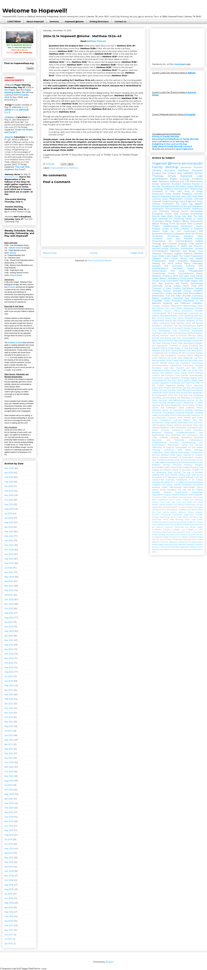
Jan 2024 (8, 595)
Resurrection (196, 221)
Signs (173, 370)
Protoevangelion (158, 544)
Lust (195, 358)
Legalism (178, 253)
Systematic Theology (187, 547)
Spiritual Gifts (171, 321)
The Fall (177, 326)
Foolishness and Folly (179, 383)
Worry (180, 380)
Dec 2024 (9, 545)
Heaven (156, 231)
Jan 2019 (8, 866)
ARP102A (16, 107)
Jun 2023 (8, 626)
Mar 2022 (8, 694)
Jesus (201, 510)
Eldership (198, 253)
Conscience (164, 323)
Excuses (200, 505)
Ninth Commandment (177, 333)
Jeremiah (198, 437)
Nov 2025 (9, 495)
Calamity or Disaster (193, 455)
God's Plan (173, 395)
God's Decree (181, 375)
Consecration (158, 293)
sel (202, 549)
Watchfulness (157, 549)
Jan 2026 (8, 486)
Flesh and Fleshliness (166, 507)
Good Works (158, 256)
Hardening (198, 395)
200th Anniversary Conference (184, 428)
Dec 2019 (9, 817)
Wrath (170, 216)
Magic (165, 487)
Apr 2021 (8, 744)
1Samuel (175, 211)
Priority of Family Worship (165, 136)
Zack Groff (179, 549)
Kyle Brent (156, 512)
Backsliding (165, 316)
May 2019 (9, 848)
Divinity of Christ (170, 228)
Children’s (10, 117)
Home (93, 253)
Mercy (187, 263)
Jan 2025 (8, 540)
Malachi (169, 539)
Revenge (185, 378)
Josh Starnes (161, 539)
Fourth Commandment (180, 273)
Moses (163, 490)
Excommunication (160, 365)
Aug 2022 (9, 672)
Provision (174, 442)
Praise (154, 400)
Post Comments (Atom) (99, 260)
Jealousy (195, 510)
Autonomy (169, 527)
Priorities (199, 515)
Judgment (191, 201)
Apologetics (189, 343)
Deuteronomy (168, 186)
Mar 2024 (9, 586)
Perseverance (158, 241)
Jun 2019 (8, 844)
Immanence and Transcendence (164, 510)
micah (182, 271)
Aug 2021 (8, 726)
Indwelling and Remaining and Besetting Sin (173, 398)
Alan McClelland (176, 525)
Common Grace (158, 502)
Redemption (176, 306)
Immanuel (177, 465)
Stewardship (197, 492)
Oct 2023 (8, 608)
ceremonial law (195, 313)
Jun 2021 (8, 735)
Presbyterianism (159, 442)
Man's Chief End (193, 286)
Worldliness (173, 278)
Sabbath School (15, 248)
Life (179, 353)
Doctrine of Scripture (192, 228)
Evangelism (157, 214)
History (200, 408)
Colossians (168, 253)
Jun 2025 (8, 518)
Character (167, 529)
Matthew (73, 168)
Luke (200, 176)
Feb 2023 (8, 645)
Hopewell (156, 410)
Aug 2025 (9, 509)
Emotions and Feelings (175, 505)
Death (172, 261)
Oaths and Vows (186, 360)
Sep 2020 (9, 776)
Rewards (189, 318)
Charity (184, 373)
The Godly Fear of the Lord (190, 370)
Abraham (165, 455)
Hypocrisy (198, 385)
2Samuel (198, 199)
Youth (172, 336)
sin (156, 552)
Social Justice (196, 390)
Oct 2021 (8, 717)
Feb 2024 (9, 590)
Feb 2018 (8, 916)
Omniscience (158, 423)
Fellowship (198, 263)
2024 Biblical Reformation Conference (184, 452)
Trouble (189, 522)
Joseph (186, 467)
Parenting (164, 211)
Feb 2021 (8, 753)
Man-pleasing (176, 487)
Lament (166, 512)
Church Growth (175, 500)
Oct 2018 (8, 880)
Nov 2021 (8, 713)
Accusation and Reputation (165, 477)
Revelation (181, 186)
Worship (156, 206)
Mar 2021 (8, 749)
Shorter (9, 137)
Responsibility (171, 423)
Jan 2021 (8, 758)
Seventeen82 (181, 492)
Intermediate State (160, 467)
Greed (182, 462)
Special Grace (190, 520)
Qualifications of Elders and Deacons (183, 246)
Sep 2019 (8, 830)
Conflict (199, 405)
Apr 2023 (8, 635)
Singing (193, 378)
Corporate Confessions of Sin (179, 480)
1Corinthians (158, 221)
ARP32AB (24, 110)
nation (154, 525)
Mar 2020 (9, 803)
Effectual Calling (195, 336)
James (155, 278)
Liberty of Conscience (173, 410)
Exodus (156, 173)
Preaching (179, 218)
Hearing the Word (162, 263)
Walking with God (160, 475)
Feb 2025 (8, 536)
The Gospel (184, 256)
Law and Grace (180, 293)
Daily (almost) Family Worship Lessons (172, 146)
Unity (175, 331)
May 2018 (9, 903)
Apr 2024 (8, 581)
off (199, 549)
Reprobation (173, 445)
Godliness (190, 408)
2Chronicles (156, 497)
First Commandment (186, 338)
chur (195, 522)
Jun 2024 (8, 572)
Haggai (166, 537)
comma (195, 549)
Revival (167, 291)
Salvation (156, 266)
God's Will (190, 323)
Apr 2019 (8, 853)
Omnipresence (196, 440)
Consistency (156, 532)
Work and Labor (181, 276)
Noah (200, 539)
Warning (199, 547)
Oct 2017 (8, 934)
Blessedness (197, 261)
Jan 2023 (8, 649)
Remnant (163, 400)
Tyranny (175, 495)
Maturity (173, 512)
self (153, 552)
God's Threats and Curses (190, 418)
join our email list (19, 52)
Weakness (164, 428)
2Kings (168, 221)
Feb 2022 (8, 699)
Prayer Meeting (195, 186)
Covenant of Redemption (181, 457)
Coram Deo (170, 502)
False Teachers (178, 323)
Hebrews (186, 184)
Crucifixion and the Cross (168, 460)
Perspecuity (183, 542)
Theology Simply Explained (172, 176)
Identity (190, 507)
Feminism (172, 418)
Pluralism (155, 515)
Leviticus (156, 199)
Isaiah (155, 181)
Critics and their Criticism (181, 532)
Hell (201, 231)
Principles (191, 542)
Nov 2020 (9, 767)
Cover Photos (166, 532)
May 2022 (9, 685)
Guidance (183, 507)
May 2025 (9, 522)
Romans (170, 170)
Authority (190, 266)
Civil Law (198, 477)
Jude (179, 358)
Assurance (188, 236)
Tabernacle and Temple (183, 251)
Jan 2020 (8, 812)
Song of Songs (16, 275)
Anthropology (183, 415)
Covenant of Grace (161, 288)
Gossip (171, 348)
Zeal (191, 495)
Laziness (177, 420)
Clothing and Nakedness (193, 500)
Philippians (187, 194)
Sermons (54, 21)
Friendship (157, 300)
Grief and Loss (185, 395)
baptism (156, 196)
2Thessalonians (189, 326)
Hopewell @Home (74, 21)
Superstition (157, 495)
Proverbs (11, 287)
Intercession (157, 378)
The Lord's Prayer (173, 308)
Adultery (156, 316)
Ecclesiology (197, 214)
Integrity (199, 465)
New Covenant (188, 353)
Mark (163, 216)
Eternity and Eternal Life (164, 338)
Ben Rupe (165, 405)
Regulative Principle (170, 196)
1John (189, 223)
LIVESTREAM (14, 21)
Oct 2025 (8, 500)
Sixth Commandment (175, 350)
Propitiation (174, 378)
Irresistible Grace (184, 510)
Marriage (164, 206)
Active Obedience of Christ (189, 403)
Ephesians (164, 181)
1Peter (183, 278)
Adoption (188, 253)
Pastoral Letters (193, 238)
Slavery (168, 318)
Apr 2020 (8, 799)
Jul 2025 (8, 513)
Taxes (170, 522)
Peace (199, 273)
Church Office (172, 311)
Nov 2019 (9, 821)
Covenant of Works (178, 346)
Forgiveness (197, 256)
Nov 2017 (9, 930)
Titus (172, 271)
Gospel (190, 268)
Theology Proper (169, 343)
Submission (168, 326)
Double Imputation (160, 383)
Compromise (158, 480)
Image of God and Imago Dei (189, 348)
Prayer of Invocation (182, 470)
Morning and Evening (193, 388)
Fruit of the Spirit (175, 328)
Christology (157, 189)
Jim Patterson (183, 537)
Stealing (199, 413)
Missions (168, 233)
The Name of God (179, 522)
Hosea (169, 293)
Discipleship (197, 331)
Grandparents (157, 537)
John (179, 191)
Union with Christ (189, 196)
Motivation (171, 490)
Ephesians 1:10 (11, 177)
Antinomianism (159, 271)
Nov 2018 (9, 875)
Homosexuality (196, 375)
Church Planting (195, 373)
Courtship (165, 306)
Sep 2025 (8, 504)
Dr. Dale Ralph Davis (161, 462)
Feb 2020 (9, 808)
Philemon (167, 470)
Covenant (184, 214)
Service (160, 318)
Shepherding (158, 321)
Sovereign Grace (177, 201)
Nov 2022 (9, 658)
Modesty (189, 410)
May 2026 (9, 468)
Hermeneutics (191, 462)
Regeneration (176, 199)
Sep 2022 (8, 667)
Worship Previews (160, 336)
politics (187, 380)
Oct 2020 (9, 771)
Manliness (187, 539)
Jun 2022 (8, 681)
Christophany (162, 500)
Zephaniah (157, 393)
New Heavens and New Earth (186, 368)
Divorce (183, 460)
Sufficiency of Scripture (163, 447)
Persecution (158, 194)
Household (198, 485)
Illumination (198, 507)
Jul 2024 (8, 568)
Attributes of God (194, 321)
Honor (189, 385)
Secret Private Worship (180, 517)
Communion (197, 363)
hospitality (198, 495)
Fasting (163, 348)
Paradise (156, 492)
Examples (191, 534)
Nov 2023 (9, 604)
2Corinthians (173, 236)
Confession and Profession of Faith (187, 529)
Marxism (194, 539)
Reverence (161, 472)
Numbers (176, 184)
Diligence (198, 355)
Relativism (169, 544)
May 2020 (9, 794)
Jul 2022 (8, 676)
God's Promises (172, 300)
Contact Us (120, 21)
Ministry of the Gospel (168, 360)
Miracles (187, 328)
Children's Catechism (174, 189)
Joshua (178, 263)
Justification (168, 204)
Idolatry (185, 221)
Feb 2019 (8, 862)
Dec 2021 (8, 708)
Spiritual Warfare (195, 333)
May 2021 (9, 740)
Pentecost (156, 390)
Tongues (167, 495)
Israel (195, 316)
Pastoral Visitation (195, 512)
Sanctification (160, 178)
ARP (167, 525)
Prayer (173, 178)
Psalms (198, 167)
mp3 (24, 107)
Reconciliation (196, 293)
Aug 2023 (9, 617)
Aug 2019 (9, 835)
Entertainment (190, 505)
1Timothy (198, 194)
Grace (165, 199)
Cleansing (188, 316)
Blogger (109, 962)
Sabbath (199, 204)
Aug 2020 (9, 780)
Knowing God (196, 467)
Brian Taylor (176, 455)
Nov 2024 (9, 549)
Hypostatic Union (159, 333)
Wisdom (177, 221)
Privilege (155, 517)
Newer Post (50, 253)
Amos (190, 278)
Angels (182, 477)
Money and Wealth (191, 258)
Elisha (177, 534)
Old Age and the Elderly (190, 490)
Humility (188, 199)
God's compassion (161, 420)
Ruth (163, 350)
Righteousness (189, 306)
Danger (155, 534)
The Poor (172, 380)
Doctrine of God (195, 460)
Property (199, 542)
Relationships (165, 517)
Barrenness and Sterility (185, 527)
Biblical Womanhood (194, 497)
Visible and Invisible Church (164, 415)
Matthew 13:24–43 (96, 41)
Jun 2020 (8, 789)
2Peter (164, 497)
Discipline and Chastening (188, 298)
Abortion (156, 455)
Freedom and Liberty (162, 485)
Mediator (156, 350)
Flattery (174, 462)
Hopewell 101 (165, 218)
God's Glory (173, 238)
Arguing (182, 497)
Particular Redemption (169, 542)
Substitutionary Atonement (178, 226)
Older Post (137, 253)
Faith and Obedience (192, 206)
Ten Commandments (180, 241)
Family (199, 276)
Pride (165, 231)
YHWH (172, 549)
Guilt (166, 368)
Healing (180, 385)
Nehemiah (182, 512)
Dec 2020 (9, 762)
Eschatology (197, 283)
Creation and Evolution (163, 375)
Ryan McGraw (174, 472)
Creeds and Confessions (164, 408)
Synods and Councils (160, 522)
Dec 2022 (9, 654)
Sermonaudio (192, 163)
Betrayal (189, 477)
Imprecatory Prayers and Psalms (167, 388)
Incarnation (182, 261)
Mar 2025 (8, 531)
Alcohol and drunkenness (180, 393)
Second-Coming (160, 248)
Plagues (167, 492)
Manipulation (178, 539)
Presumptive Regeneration (183, 515)
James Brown (176, 467)
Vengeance (188, 308)
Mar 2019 (8, 857)
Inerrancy (188, 465)
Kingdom (156, 246)
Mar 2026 (8, 477)
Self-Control (194, 517)
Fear (175, 318)
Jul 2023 (8, 622)
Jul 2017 (8, 939)
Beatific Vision (177, 316)
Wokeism (184, 495)
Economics (187, 311)
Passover (198, 410)
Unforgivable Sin (183, 447)
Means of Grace (194, 218)
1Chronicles (184, 331)
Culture (189, 355)
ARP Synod (197, 475)
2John (188, 430)
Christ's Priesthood (193, 209)
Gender (177, 485)
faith (200, 196)
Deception (165, 482)
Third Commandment (177, 313)
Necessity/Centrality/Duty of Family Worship (175, 139)
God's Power (170, 258)
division (200, 522)
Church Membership (192, 211)
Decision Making (158, 505)
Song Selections (179, 544)
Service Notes (168, 520)
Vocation (181, 321)
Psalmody (180, 413)
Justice (181, 318)
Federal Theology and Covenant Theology (177, 242)
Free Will (199, 534)
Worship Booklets (167, 403)
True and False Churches (178, 296)
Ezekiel (154, 507)
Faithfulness (188, 288)
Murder (199, 341)
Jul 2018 (8, 894)
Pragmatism (166, 515)
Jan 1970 (8, 943)
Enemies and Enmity (177, 283)
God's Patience (159, 358)
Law (194, 341)
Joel (201, 268)
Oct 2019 (8, 826)
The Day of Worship (192, 472)
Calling (155, 323)
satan (188, 475)
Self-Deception (159, 425)
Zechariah (188, 549)
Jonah (174, 358)
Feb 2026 (8, 482)
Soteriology (179, 520)
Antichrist (193, 525)
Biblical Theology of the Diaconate (169, 223)
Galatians (156, 258)
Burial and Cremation (179, 363)
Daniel (200, 502)
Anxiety (199, 353)
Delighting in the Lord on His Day (169, 144)
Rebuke (163, 363)
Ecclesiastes (179, 233)
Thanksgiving (164, 331)
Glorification (158, 209)
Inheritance (186, 437)
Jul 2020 (8, 785)
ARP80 (7, 110)
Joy (172, 231)
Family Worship (165, 167)
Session (170, 425)
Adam (180, 343)
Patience (198, 398)
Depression (161, 418)
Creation (177, 288)
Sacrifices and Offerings (179, 390)
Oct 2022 (8, 663)
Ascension (198, 430)
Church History (188, 405)
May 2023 (9, 631)
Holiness (156, 204)
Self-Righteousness (177, 400)
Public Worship (173, 194)
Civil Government (186, 231)
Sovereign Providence (191, 179)
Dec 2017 (9, 925)
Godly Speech (195, 243)
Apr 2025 (8, 527)
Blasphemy (176, 405)
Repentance (176, 206)
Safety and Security (192, 445)
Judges (177, 286)
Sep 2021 (8, 721)
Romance (198, 318)
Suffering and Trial (179, 181)
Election (156, 216)
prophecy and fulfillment (176, 303)
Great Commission (169, 281)
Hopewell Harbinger (183, 341)
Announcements (173, 209)
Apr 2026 (8, 472)
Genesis (156, 170)
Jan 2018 (8, 921)
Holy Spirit (187, 216)
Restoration (183, 423)
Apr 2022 (8, 690)
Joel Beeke (193, 537)
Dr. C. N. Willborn (178, 482)
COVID (176, 373)
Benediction (197, 350)
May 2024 (9, 577)
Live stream (169, 173)
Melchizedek (189, 487)
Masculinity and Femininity (168, 440)
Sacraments (158, 233)
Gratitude (164, 437)
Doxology (162, 534)
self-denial (161, 525)
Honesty (166, 465)
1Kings (177, 216)
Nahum (12, 253)
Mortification (187, 248)
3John (165, 393)
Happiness (170, 385)
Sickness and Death (183, 425)
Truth (188, 350)
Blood (154, 500)
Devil (200, 380)
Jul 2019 (8, 839)
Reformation (158, 296)
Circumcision (181, 336)
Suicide (200, 520)
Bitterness (156, 432)
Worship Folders (177, 475)
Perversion (157, 413)
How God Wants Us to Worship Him (170, 141)
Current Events (197, 532)
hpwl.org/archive (184, 149)
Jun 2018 (8, 898)
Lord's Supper (171, 256)
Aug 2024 (9, 563)
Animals (186, 525)
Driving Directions (99, 21)
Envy (168, 435)
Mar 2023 (8, 640)
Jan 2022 (8, 703)
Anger (194, 380)
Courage (156, 306)
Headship (175, 437)
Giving (168, 286)
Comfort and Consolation (164, 355)
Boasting (169, 432)
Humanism (173, 537)
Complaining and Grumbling (164, 353)
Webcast (166, 549)
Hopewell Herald (160, 201)
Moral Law (190, 233)
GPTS (177, 507)
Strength (177, 291)
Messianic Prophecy (162, 276)
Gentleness (187, 485)
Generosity (157, 286)
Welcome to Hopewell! (34, 10)
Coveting (181, 355)
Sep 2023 (8, 613)
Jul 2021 (8, 731)
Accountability (173, 497)
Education (170, 534)
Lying (166, 378)
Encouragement (159, 395)
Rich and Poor (196, 423)
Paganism (156, 542)
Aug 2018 (9, 889)
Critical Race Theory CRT (186, 502)
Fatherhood (175, 365)
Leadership (188, 358)
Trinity (200, 201)
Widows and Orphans (162, 373)
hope (192, 276)
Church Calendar (160, 457)
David (181, 408)
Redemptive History (161, 370)
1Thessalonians (196, 271)
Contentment (158, 273)
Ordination (198, 303)
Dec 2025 (9, 491)
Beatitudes (198, 393)
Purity (164, 390)
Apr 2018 (8, 907)
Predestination (159, 261)
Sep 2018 (8, 885)
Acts (179, 173)
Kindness (156, 487)
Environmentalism (195, 482)
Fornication (188, 365)
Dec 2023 (9, 599)
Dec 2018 (9, 871)
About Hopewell (35, 21)
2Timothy (174, 248)
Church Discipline (193, 291)
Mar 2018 (8, 912)
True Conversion (173, 266)
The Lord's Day (184, 204)
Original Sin (157, 470)
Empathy (183, 534)
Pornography (169, 413)
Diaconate (178, 268)
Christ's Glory (171, 214)
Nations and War (193, 420)
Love (154, 211)
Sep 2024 (9, 559)
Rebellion (190, 413)
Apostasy (156, 405)
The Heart (156, 343)
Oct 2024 (8, 554)
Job (168, 358)
